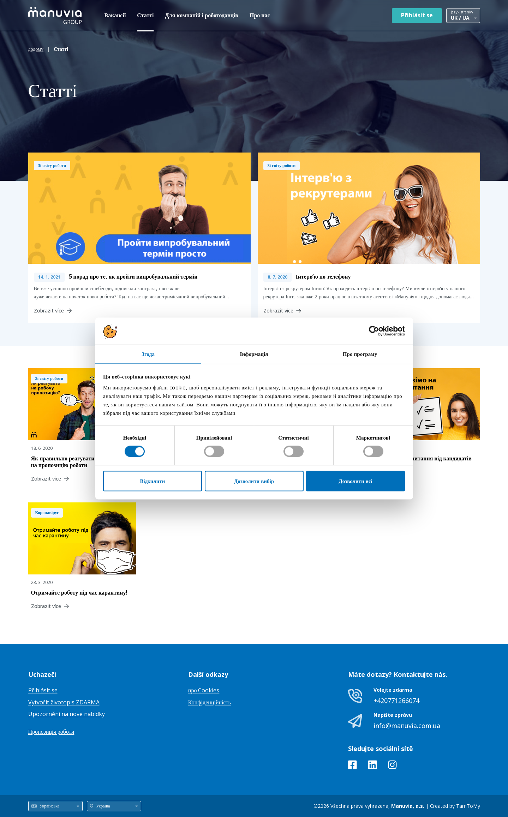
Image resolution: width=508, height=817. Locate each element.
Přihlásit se (417, 15)
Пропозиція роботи (51, 731)
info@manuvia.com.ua (406, 725)
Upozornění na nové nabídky (66, 714)
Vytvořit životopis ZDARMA (64, 702)
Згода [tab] (148, 353)
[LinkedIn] (372, 766)
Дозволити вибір (254, 480)
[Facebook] (352, 766)
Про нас (260, 15)
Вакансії (115, 15)
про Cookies (204, 690)
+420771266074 (396, 700)
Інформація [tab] (254, 353)
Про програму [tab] (360, 353)
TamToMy (468, 806)
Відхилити (152, 480)
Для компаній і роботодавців (202, 15)
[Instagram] (392, 766)
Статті (145, 15)
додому (35, 49)
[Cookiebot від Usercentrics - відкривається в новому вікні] (374, 331)
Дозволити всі (355, 480)
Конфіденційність (209, 702)
